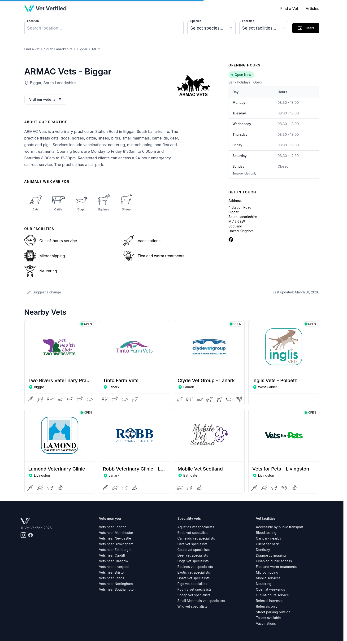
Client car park (267, 544)
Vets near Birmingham (116, 544)
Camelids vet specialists (196, 538)
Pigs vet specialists (192, 584)
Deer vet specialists (193, 555)
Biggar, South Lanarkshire (53, 82)
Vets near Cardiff (112, 555)
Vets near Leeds (111, 578)
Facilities (248, 21)
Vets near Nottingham (116, 584)
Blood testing (266, 533)
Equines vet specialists (195, 567)
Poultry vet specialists (195, 589)
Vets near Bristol (112, 572)
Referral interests (269, 601)
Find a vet (32, 49)
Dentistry (263, 550)
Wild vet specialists (193, 606)
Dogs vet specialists (193, 561)
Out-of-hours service (272, 595)
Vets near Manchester (116, 533)
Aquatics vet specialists (196, 527)
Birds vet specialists (193, 533)
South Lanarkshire (58, 49)
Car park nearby (268, 538)
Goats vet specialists (194, 578)
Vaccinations (266, 623)
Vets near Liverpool (114, 567)
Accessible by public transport (280, 527)
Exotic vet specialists (194, 572)
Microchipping (267, 572)
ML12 (96, 49)
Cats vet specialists (193, 544)
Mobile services (268, 578)
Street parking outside (273, 612)
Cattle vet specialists (194, 550)
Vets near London (112, 527)
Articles (312, 8)
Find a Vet (289, 8)
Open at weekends (270, 589)
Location (33, 21)
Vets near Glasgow (113, 561)
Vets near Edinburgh (115, 550)
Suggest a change (44, 292)
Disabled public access (274, 561)
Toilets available (268, 618)
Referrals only (267, 606)
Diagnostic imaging (271, 555)
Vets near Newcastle (115, 538)
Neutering (263, 584)
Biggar (82, 49)
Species (195, 21)
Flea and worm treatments (276, 567)
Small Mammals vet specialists (201, 601)
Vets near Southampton (117, 589)
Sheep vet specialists (194, 595)
